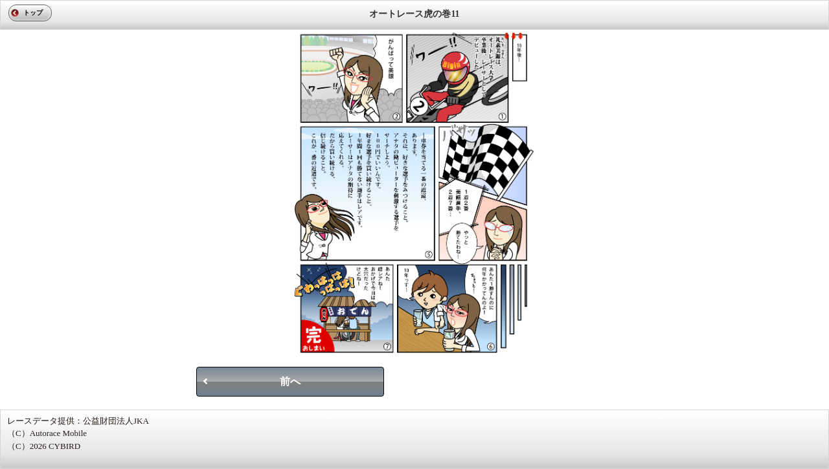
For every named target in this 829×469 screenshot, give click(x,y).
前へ (290, 381)
